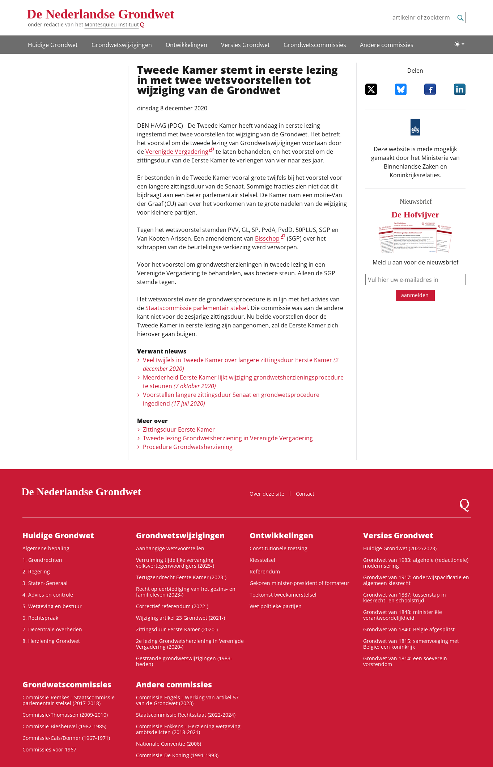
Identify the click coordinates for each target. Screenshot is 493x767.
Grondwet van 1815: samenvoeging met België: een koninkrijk (411, 643)
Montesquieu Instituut (112, 24)
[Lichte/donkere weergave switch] (459, 44)
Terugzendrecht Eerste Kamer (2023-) (181, 577)
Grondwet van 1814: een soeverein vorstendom (405, 661)
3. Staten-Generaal (45, 583)
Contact (305, 493)
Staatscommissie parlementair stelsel (196, 308)
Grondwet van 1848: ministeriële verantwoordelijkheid (402, 615)
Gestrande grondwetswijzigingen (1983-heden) (184, 661)
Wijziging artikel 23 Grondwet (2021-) (180, 617)
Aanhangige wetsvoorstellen (170, 548)
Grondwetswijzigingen (122, 45)
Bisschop (267, 238)
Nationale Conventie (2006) (168, 743)
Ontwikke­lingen (186, 45)
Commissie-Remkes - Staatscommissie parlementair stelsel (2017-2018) (68, 700)
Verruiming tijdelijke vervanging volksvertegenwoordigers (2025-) (175, 562)
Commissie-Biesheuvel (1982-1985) (64, 726)
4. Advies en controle (47, 594)
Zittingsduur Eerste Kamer (179, 429)
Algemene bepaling (45, 548)
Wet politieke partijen (276, 606)
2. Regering (36, 571)
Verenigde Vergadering (176, 152)
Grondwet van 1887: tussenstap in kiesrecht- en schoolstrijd (404, 597)
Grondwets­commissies (315, 45)
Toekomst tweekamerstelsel (283, 594)
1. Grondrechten (42, 559)
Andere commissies (386, 45)
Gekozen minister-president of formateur (299, 583)
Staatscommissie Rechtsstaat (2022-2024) (185, 714)
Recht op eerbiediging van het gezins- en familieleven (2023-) (185, 591)
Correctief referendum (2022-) (172, 606)
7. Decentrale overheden (52, 629)
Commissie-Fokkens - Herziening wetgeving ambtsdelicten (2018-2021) (188, 729)
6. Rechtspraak (40, 617)
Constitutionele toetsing (278, 548)
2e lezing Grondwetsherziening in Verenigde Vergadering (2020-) (190, 643)
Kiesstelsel (262, 559)
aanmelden (415, 295)
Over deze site (267, 493)
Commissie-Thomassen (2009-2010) (65, 714)
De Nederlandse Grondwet (100, 14)
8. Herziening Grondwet (51, 640)
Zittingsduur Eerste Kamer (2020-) (177, 629)
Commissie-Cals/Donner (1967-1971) (66, 737)
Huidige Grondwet (53, 45)
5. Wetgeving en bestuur (52, 606)
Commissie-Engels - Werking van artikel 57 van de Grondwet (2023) (187, 700)
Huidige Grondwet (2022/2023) (400, 548)
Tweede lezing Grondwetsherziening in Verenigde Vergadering (228, 438)
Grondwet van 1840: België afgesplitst (409, 629)
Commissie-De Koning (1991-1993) (177, 755)
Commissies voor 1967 (49, 749)
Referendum (265, 571)
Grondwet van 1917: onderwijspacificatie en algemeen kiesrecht (416, 580)
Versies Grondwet (245, 45)
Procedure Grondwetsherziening (188, 447)
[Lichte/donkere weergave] (459, 44)
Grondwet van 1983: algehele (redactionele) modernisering (415, 562)
